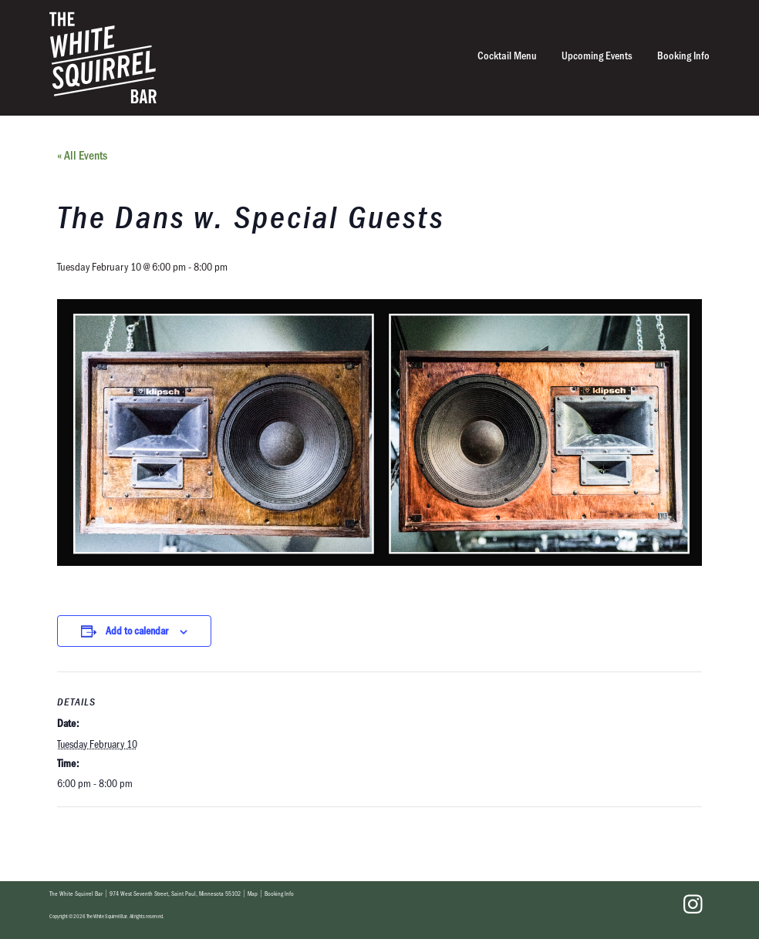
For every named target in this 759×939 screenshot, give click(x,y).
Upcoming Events (597, 55)
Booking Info (683, 55)
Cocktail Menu (507, 55)
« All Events (82, 154)
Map (253, 893)
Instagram (692, 904)
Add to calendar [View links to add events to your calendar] (137, 630)
